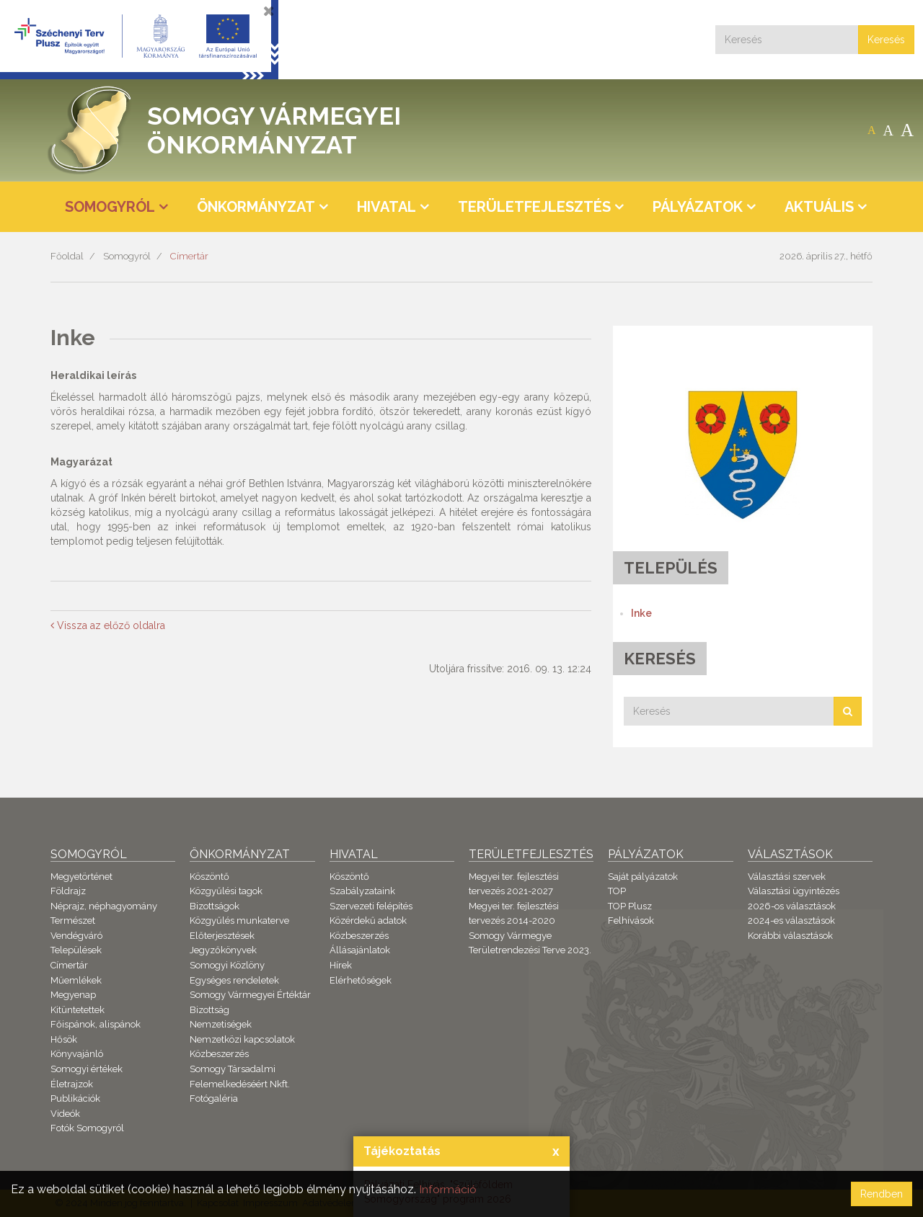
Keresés (886, 39)
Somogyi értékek (86, 1069)
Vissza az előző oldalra (107, 625)
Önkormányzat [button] (256, 206)
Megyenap (73, 994)
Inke (641, 613)
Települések (76, 950)
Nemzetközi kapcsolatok (242, 1039)
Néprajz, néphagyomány (103, 906)
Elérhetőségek (361, 980)
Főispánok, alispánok (95, 1024)
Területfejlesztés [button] (534, 206)
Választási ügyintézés (793, 891)
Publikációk (75, 1098)
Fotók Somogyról (87, 1128)
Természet (72, 920)
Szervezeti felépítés (371, 906)
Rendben (881, 1194)
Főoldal (67, 256)
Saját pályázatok (643, 876)
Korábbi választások (790, 935)
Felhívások (631, 920)
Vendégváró (76, 935)
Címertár (189, 256)
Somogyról (127, 256)
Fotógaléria (214, 1098)
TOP (617, 891)
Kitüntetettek (77, 1009)
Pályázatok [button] (698, 206)
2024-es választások (791, 920)
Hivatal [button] (386, 206)
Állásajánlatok (360, 950)
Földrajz (68, 891)
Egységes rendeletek (234, 980)
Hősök (63, 1039)
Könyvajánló (76, 1053)
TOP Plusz (630, 906)
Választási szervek (787, 876)
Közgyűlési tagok (226, 891)
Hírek (341, 965)
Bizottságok (214, 906)
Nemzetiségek (221, 1024)
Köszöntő (209, 876)
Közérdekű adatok (368, 920)
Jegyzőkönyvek (223, 950)
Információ (448, 1189)
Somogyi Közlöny (227, 965)
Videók (65, 1113)
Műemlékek (76, 980)
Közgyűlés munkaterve (239, 920)
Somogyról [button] (110, 206)
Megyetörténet (81, 876)
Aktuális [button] (819, 206)
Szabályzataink (362, 891)
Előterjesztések (222, 935)
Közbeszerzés (219, 1053)
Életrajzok (71, 1084)
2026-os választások (792, 906)
